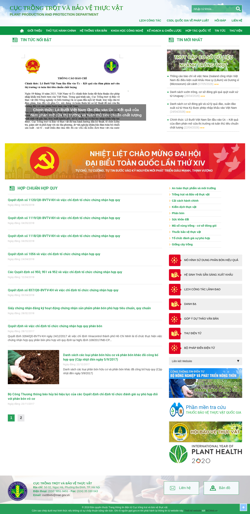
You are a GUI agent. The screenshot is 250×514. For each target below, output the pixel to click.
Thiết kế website (192, 510)
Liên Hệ (237, 20)
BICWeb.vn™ (237, 512)
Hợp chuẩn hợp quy (38, 188)
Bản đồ (224, 488)
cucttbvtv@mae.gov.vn (56, 495)
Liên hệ (185, 488)
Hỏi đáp (220, 20)
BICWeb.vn (212, 510)
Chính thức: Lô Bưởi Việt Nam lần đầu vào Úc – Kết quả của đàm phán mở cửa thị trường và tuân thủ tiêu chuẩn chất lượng (204, 123)
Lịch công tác (150, 20)
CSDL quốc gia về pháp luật (188, 20)
